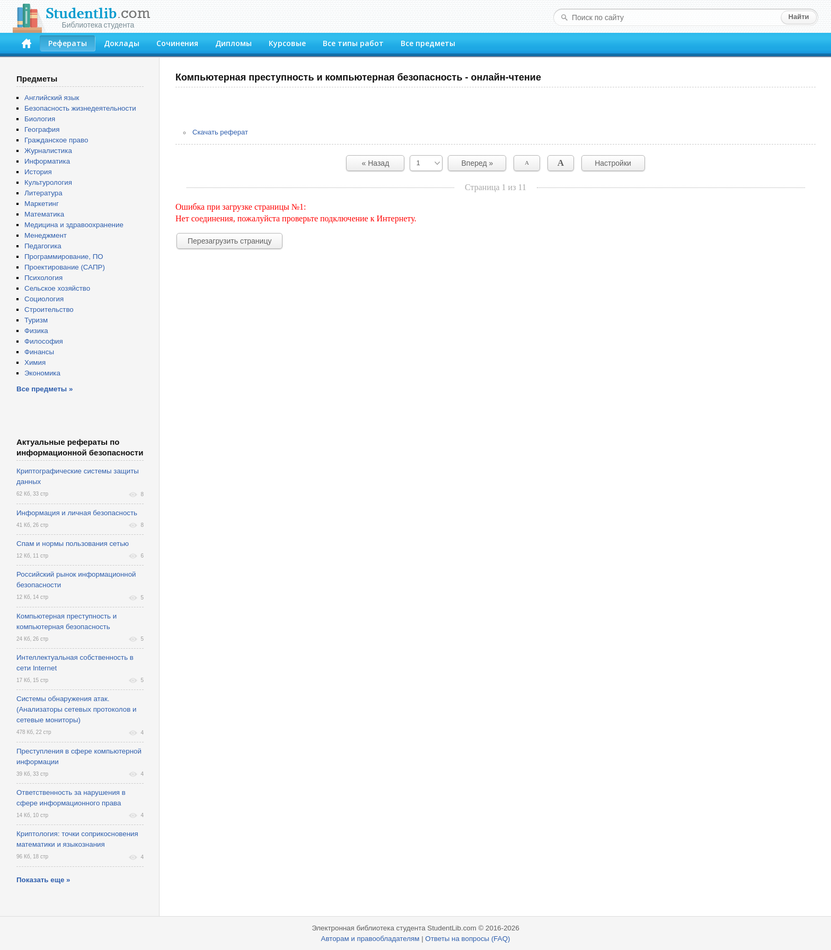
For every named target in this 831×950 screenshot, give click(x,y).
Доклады (121, 43)
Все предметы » (44, 389)
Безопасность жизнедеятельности (80, 108)
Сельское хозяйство (57, 288)
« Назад (376, 163)
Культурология (48, 182)
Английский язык (51, 98)
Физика (36, 331)
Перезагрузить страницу (229, 241)
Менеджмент (45, 235)
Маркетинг (41, 204)
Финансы (39, 352)
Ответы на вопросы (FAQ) (467, 939)
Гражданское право (56, 140)
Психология (43, 278)
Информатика (47, 161)
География (41, 129)
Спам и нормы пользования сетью (72, 544)
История (38, 172)
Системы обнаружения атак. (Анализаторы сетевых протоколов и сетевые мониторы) (76, 709)
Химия (35, 362)
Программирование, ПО (63, 257)
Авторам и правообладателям (370, 939)
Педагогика (42, 246)
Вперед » (477, 163)
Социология (44, 299)
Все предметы (428, 43)
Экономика (42, 373)
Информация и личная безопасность (76, 513)
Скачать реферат (220, 132)
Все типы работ (353, 43)
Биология (39, 119)
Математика (44, 214)
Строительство (49, 309)
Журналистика (48, 151)
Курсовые (287, 43)
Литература (43, 193)
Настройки (613, 163)
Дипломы (233, 43)
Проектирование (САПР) (64, 267)
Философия (43, 341)
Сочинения (177, 43)
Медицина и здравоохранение (73, 225)
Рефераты (67, 43)
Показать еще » (43, 880)
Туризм (36, 320)
